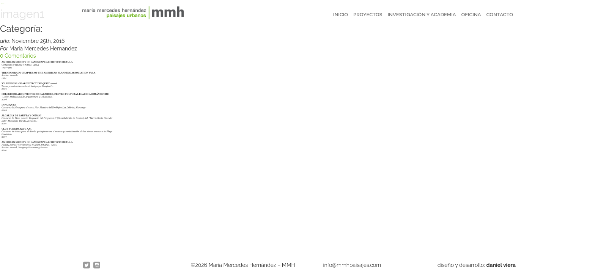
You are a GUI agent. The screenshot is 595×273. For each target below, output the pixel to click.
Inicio (340, 14)
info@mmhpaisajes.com (352, 265)
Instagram (97, 265)
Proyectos (367, 14)
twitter (87, 265)
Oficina (471, 14)
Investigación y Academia (422, 14)
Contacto (499, 14)
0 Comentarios (18, 56)
